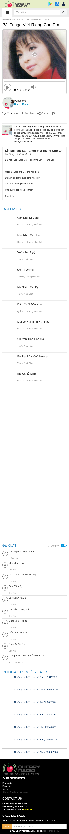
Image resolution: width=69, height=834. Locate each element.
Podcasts (7, 783)
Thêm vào (10, 113)
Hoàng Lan (19, 130)
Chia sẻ (43, 113)
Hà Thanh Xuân (16, 662)
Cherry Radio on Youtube (15, 792)
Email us (27, 809)
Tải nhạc (27, 113)
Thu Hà (20, 277)
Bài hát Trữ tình (19, 19)
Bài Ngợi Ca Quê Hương (32, 356)
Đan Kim (12, 570)
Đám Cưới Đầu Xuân (30, 304)
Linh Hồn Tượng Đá (19, 609)
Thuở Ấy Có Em (17, 644)
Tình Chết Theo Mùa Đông (22, 574)
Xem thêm (10, 196)
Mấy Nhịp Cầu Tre (28, 235)
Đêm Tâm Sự (15, 586)
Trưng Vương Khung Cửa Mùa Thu (26, 655)
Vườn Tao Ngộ (26, 252)
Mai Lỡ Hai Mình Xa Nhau (33, 321)
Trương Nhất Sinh (34, 224)
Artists (5, 789)
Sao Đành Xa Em (17, 598)
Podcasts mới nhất (23, 672)
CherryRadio (25, 154)
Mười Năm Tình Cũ (18, 621)
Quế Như (21, 224)
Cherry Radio (21, 104)
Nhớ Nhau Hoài (16, 563)
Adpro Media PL (50, 831)
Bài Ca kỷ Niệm (27, 373)
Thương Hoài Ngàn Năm (21, 551)
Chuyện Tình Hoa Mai (31, 339)
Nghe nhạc (6, 19)
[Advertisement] (34, 428)
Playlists (6, 786)
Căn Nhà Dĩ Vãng (28, 217)
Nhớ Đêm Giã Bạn (28, 287)
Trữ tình (51, 130)
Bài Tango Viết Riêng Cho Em (39, 19)
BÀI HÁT (10, 209)
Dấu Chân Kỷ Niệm (18, 632)
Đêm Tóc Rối (25, 269)
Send (7, 826)
